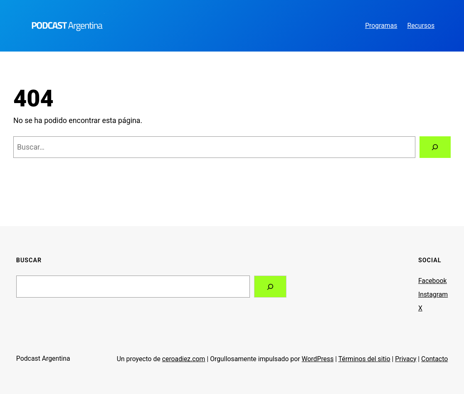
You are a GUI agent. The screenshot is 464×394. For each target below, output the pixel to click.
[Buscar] (435, 147)
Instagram (433, 294)
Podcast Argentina (43, 358)
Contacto (434, 359)
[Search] (270, 287)
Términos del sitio (364, 359)
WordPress (318, 359)
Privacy (405, 359)
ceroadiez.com (183, 359)
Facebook (432, 281)
